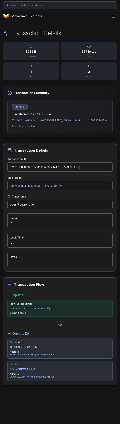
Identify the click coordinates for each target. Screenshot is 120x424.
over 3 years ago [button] (22, 204)
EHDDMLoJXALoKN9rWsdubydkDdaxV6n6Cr (32, 377)
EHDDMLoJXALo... (75, 120)
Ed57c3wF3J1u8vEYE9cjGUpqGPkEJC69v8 (32, 354)
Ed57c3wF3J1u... (28, 120)
